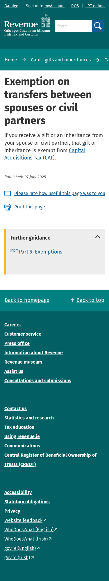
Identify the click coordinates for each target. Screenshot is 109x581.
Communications (22, 446)
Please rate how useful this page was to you (59, 193)
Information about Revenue (33, 352)
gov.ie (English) (20, 548)
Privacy (12, 511)
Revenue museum (23, 362)
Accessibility (18, 492)
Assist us (13, 371)
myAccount (54, 5)
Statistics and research (29, 418)
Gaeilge (11, 5)
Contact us (15, 408)
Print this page (29, 207)
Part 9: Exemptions (40, 252)
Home (11, 60)
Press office (17, 343)
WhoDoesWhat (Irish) (26, 539)
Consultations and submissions (37, 380)
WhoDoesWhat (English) (28, 529)
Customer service (22, 334)
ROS (75, 5)
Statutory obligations (27, 501)
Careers (12, 324)
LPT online (95, 5)
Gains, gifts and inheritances (61, 60)
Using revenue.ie (22, 436)
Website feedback (23, 520)
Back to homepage (27, 300)
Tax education (19, 427)
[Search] (73, 26)
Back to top (90, 300)
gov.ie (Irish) (17, 557)
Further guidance (30, 238)
